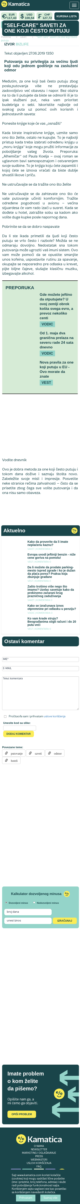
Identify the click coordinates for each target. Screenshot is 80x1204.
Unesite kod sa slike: (17, 723)
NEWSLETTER (39, 1149)
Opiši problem (22, 1114)
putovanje (15, 753)
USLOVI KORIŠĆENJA (39, 1163)
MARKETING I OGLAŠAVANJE (39, 1153)
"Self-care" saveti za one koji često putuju (37, 28)
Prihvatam (25, 1198)
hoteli (13, 760)
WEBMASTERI (39, 1160)
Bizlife (22, 44)
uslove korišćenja (54, 716)
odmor (56, 753)
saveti (37, 753)
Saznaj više (50, 1198)
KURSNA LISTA (67, 16)
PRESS (39, 1156)
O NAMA (39, 1146)
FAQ (38, 1166)
